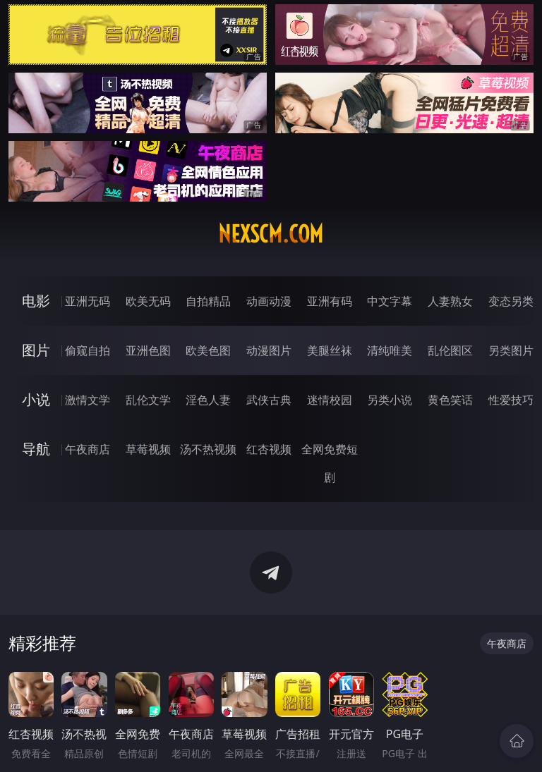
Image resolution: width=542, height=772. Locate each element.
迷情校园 (329, 400)
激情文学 (87, 400)
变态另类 (511, 301)
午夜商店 (87, 449)
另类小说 (389, 400)
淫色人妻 (208, 400)
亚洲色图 (148, 350)
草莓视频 (148, 449)
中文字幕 (389, 301)
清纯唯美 (389, 350)
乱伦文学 (148, 400)
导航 (36, 448)
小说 (36, 399)
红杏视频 (268, 449)
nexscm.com (270, 234)
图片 (36, 350)
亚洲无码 (87, 301)
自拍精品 (208, 301)
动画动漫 (268, 301)
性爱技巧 (511, 400)
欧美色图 (208, 350)
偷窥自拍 (87, 350)
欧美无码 (148, 301)
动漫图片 (268, 350)
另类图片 (511, 350)
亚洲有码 (329, 301)
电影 (36, 300)
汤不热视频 (208, 449)
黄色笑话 (450, 400)
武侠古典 (268, 400)
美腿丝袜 (329, 350)
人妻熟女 (450, 301)
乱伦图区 (450, 350)
